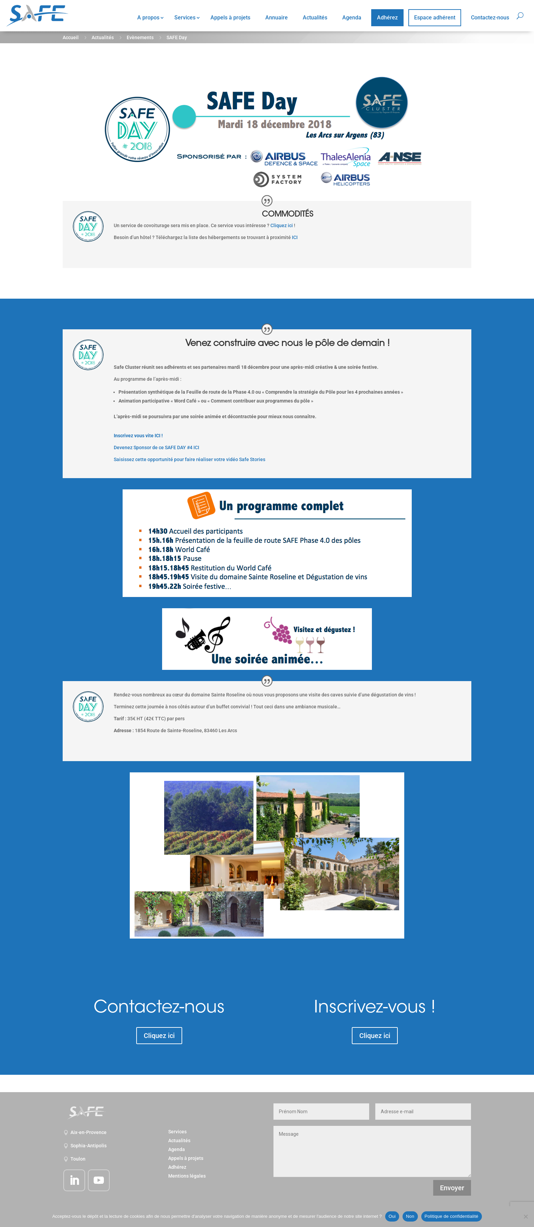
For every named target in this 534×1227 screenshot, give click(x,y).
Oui (392, 1216)
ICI (295, 237)
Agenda (351, 17)
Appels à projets (230, 17)
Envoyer (452, 1188)
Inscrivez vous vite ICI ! (138, 435)
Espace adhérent (434, 17)
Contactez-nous (490, 17)
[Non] (525, 1216)
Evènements (140, 37)
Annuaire (276, 17)
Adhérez (387, 17)
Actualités (315, 17)
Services (184, 17)
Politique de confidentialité (451, 1216)
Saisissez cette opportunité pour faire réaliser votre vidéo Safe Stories (189, 459)
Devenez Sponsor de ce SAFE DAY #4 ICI (156, 447)
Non (410, 1216)
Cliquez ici (281, 225)
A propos (148, 17)
